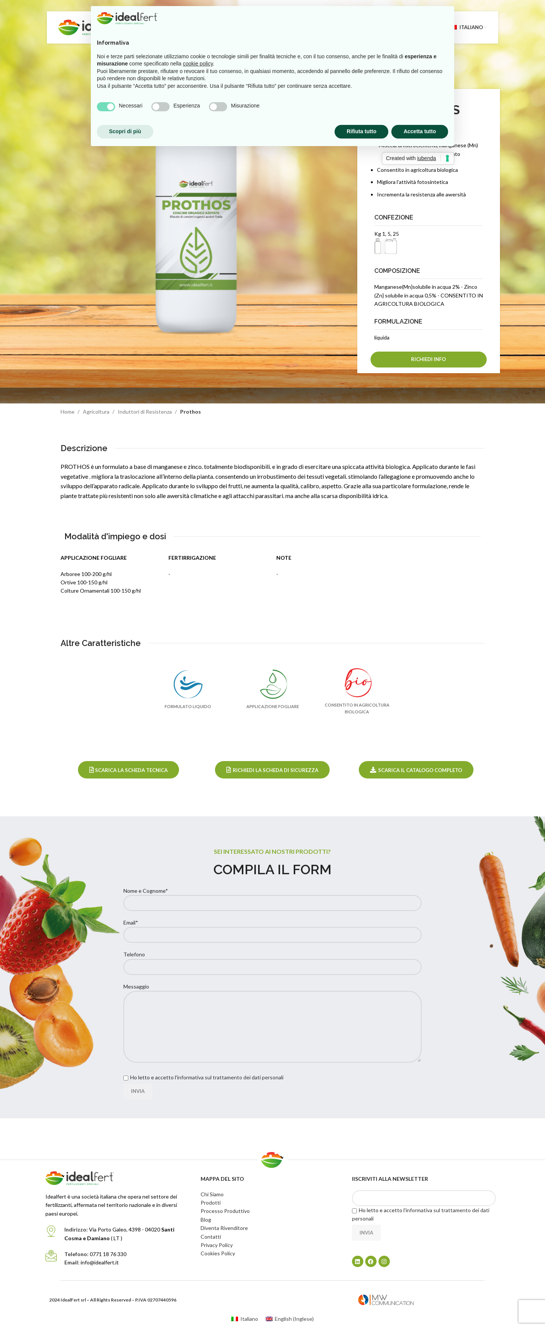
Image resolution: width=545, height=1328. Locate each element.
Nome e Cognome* (272, 896)
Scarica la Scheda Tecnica (128, 770)
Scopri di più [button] (125, 131)
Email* (272, 928)
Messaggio (272, 1006)
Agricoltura (97, 411)
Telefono (272, 960)
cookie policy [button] (198, 64)
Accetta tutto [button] (419, 131)
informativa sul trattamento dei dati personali (230, 1077)
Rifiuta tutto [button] (362, 131)
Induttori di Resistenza (145, 411)
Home (68, 411)
